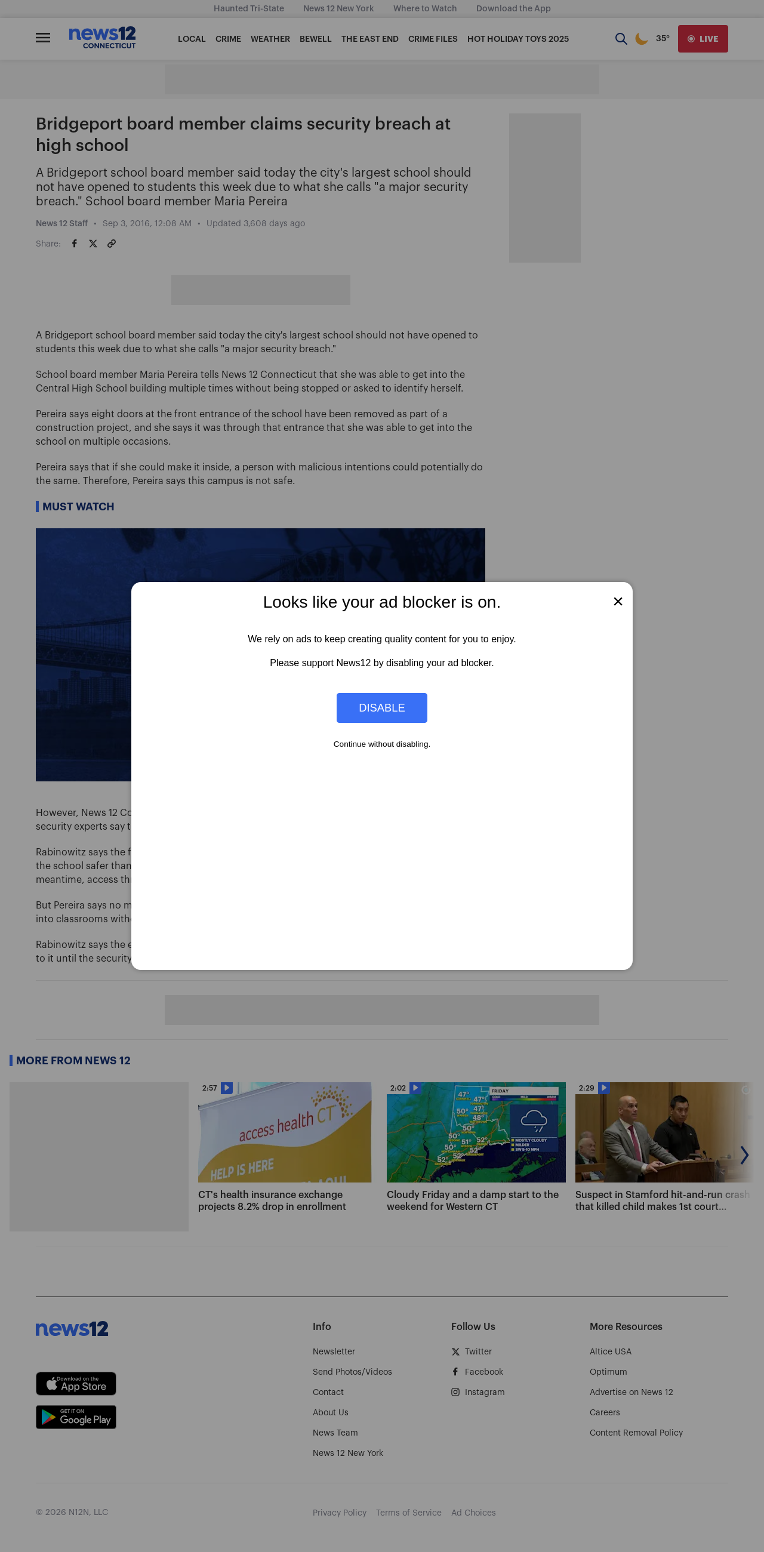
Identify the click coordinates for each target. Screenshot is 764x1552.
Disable (382, 707)
